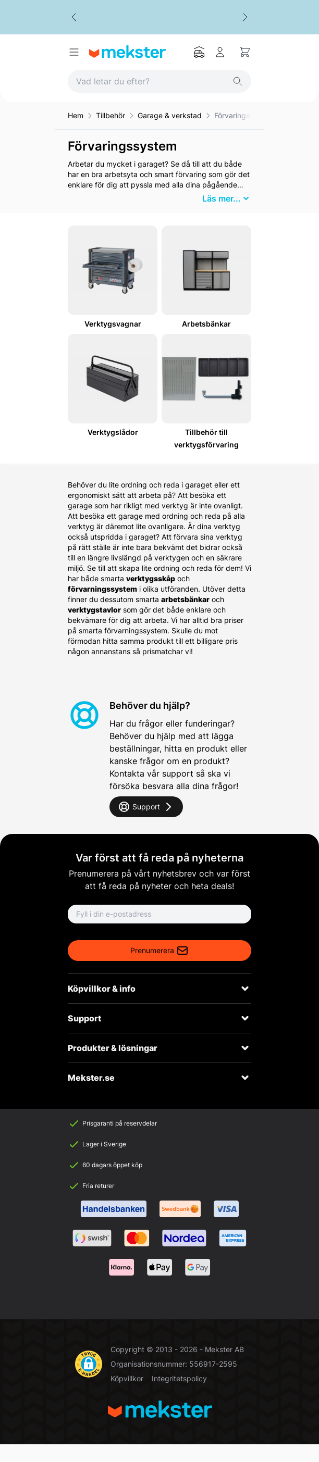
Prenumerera (159, 950)
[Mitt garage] (199, 52)
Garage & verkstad (170, 115)
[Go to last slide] (74, 17)
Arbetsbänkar (206, 323)
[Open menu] (74, 52)
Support (146, 807)
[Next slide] (245, 17)
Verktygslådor (113, 432)
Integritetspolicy (179, 1378)
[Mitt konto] (220, 52)
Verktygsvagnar (112, 323)
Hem (75, 115)
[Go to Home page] (127, 52)
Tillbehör (110, 115)
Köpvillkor (127, 1378)
